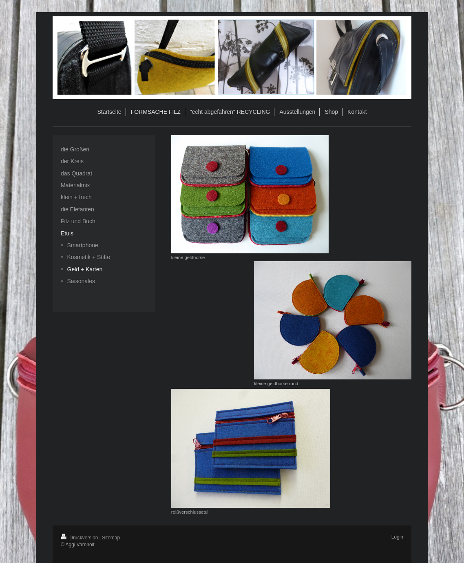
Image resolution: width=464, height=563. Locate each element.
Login (397, 537)
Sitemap (111, 538)
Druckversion (80, 538)
